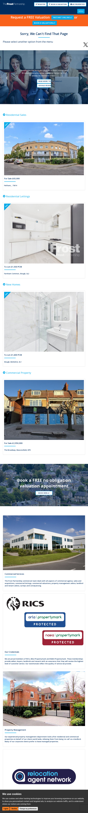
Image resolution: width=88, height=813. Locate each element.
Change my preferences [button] (28, 809)
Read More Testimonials (44, 81)
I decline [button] (14, 809)
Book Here (44, 493)
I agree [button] (5, 809)
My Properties (77, 4)
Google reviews (44, 86)
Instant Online (62, 17)
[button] (6, 77)
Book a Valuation (58, 4)
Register (40, 4)
